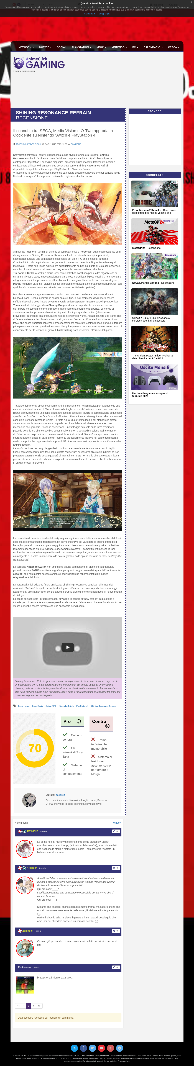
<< (18, 1006)
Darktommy (24, 967)
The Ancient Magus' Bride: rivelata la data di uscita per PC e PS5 (152, 357)
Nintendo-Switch (66, 706)
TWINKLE (32, 831)
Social (61, 47)
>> (39, 1006)
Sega (20, 706)
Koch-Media (37, 706)
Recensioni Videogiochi (29, 144)
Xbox (101, 47)
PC (135, 47)
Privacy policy (123, 1061)
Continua (89, 13)
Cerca (173, 47)
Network (26, 47)
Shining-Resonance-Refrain (103, 706)
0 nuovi (117, 822)
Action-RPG (51, 706)
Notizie (45, 47)
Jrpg (27, 706)
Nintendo (119, 47)
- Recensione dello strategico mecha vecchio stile (154, 211)
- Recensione (146, 247)
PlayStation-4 (82, 706)
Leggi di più (104, 13)
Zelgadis (27, 930)
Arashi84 (32, 867)
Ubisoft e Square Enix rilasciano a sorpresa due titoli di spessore (151, 319)
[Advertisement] (132, 81)
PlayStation (81, 47)
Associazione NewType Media (95, 1056)
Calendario (153, 47)
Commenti (76, 144)
